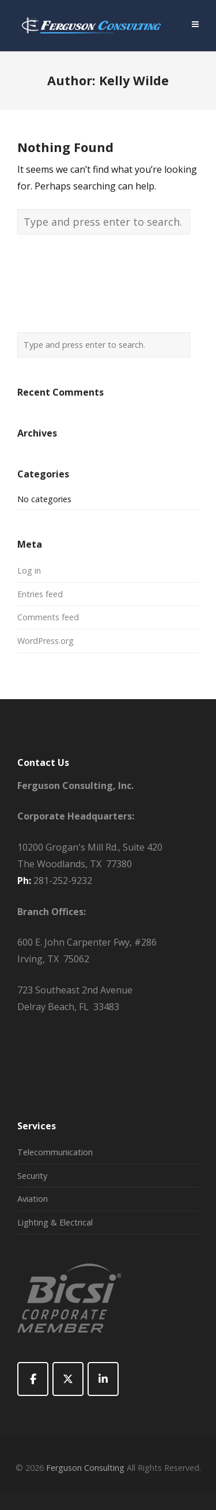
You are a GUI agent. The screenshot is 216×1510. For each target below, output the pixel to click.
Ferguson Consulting (85, 1467)
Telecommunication (55, 1152)
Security (32, 1175)
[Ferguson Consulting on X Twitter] (68, 1379)
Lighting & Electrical (55, 1222)
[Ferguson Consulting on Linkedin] (103, 1379)
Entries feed (40, 594)
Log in (29, 570)
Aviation (32, 1198)
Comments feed (48, 617)
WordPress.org (45, 640)
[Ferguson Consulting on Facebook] (32, 1379)
